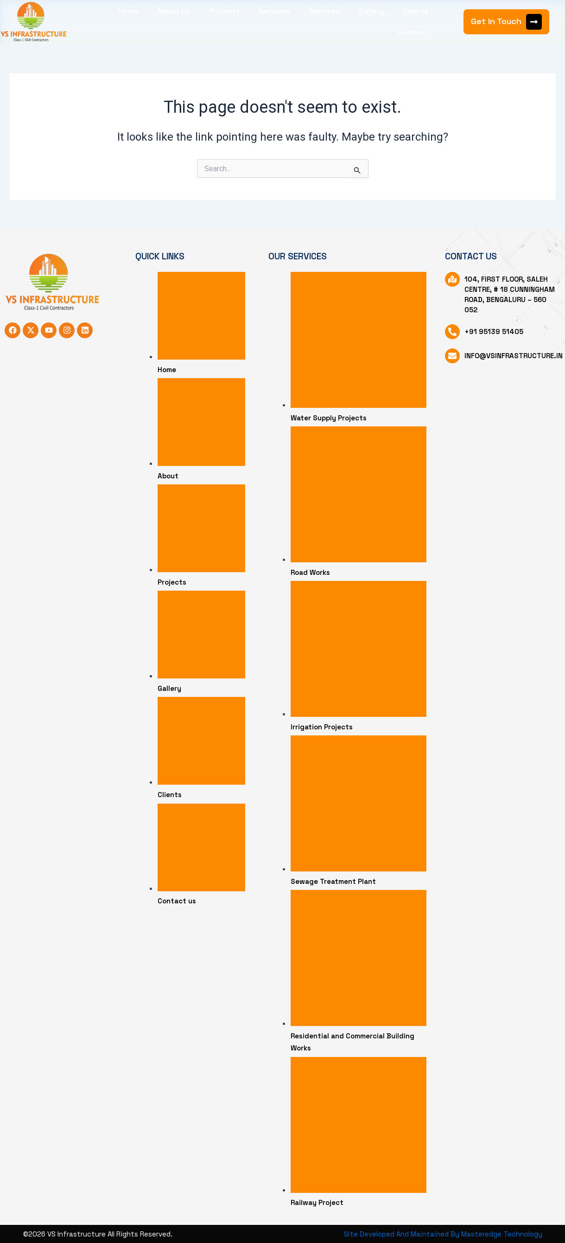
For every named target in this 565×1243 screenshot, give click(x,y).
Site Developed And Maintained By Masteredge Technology (443, 1234)
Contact (413, 32)
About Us (173, 11)
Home (128, 11)
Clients (416, 11)
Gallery (371, 11)
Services (274, 11)
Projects (224, 11)
